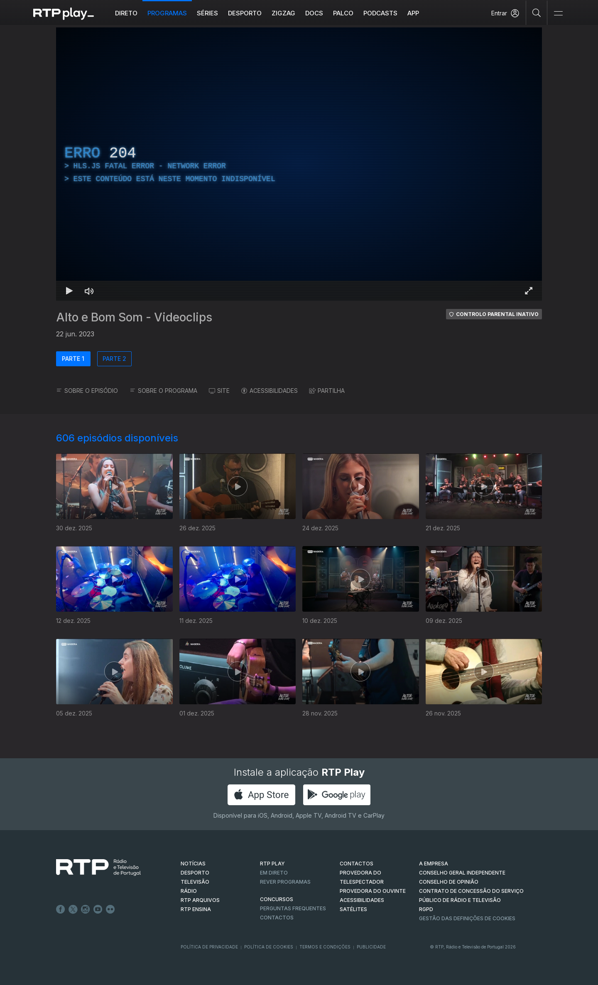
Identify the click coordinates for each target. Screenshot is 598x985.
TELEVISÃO (195, 882)
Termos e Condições (324, 946)
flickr (110, 909)
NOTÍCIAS (193, 863)
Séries (207, 13)
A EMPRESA (433, 863)
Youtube (98, 909)
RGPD (426, 909)
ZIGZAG (283, 13)
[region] (299, 164)
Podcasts (380, 13)
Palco (343, 13)
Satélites (353, 909)
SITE (219, 390)
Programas (167, 13)
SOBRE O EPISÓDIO (87, 390)
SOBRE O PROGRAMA (163, 390)
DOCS (314, 13)
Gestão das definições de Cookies (467, 918)
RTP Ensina (196, 909)
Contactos (277, 917)
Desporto (245, 13)
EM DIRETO (274, 873)
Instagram (85, 909)
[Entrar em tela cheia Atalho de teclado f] (529, 291)
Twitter (73, 909)
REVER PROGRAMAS (285, 882)
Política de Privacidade (209, 946)
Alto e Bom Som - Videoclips (134, 317)
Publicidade (371, 946)
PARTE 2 (114, 358)
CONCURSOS (276, 899)
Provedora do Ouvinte (373, 891)
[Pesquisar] (536, 12)
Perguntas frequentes (293, 908)
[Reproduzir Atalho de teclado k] (69, 291)
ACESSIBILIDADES (269, 390)
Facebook (60, 909)
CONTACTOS (356, 863)
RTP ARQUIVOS (200, 900)
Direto (126, 13)
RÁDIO (189, 891)
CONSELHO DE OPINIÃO (448, 882)
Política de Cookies (268, 946)
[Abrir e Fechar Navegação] (558, 13)
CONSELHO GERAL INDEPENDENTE (462, 873)
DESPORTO (195, 873)
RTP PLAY (272, 863)
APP (413, 13)
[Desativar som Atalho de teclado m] (89, 291)
